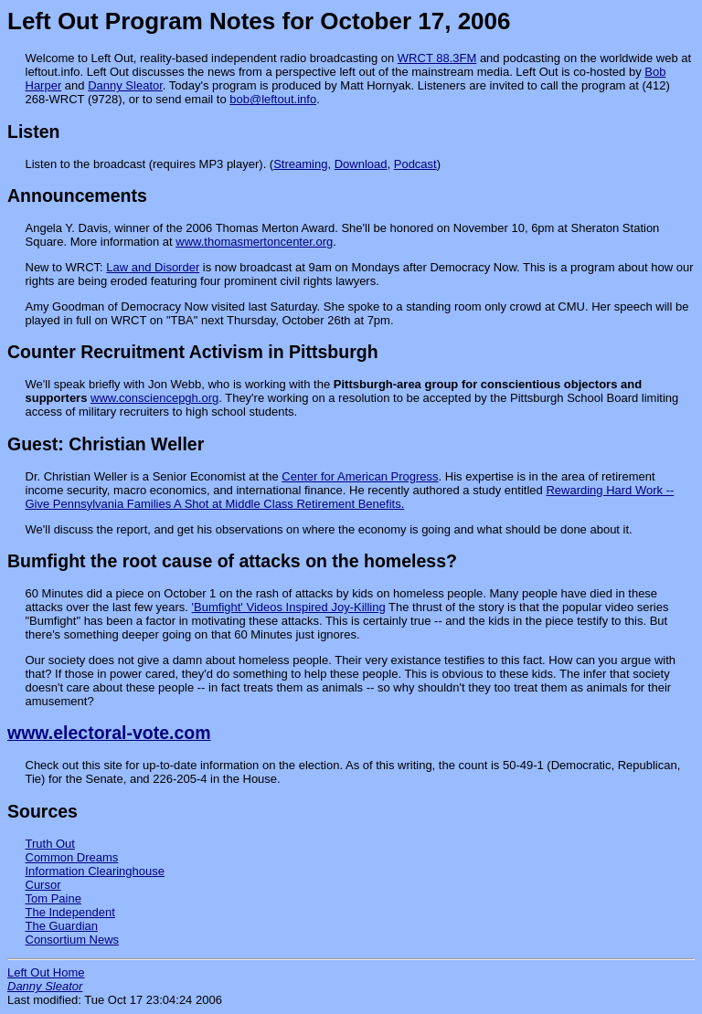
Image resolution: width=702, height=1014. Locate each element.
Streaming (300, 164)
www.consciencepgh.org (154, 398)
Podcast (415, 164)
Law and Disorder (152, 267)
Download (361, 164)
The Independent (70, 912)
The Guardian (62, 926)
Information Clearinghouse (95, 871)
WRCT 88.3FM (437, 58)
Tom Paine (53, 898)
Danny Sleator (125, 85)
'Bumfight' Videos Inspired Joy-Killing (289, 607)
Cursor (43, 885)
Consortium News (73, 939)
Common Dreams (72, 857)
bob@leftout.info (272, 99)
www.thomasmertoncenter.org (254, 241)
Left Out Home (46, 972)
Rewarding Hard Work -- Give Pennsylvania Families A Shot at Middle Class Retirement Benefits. (350, 497)
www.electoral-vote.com (109, 733)
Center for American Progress (360, 476)
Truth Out (50, 843)
